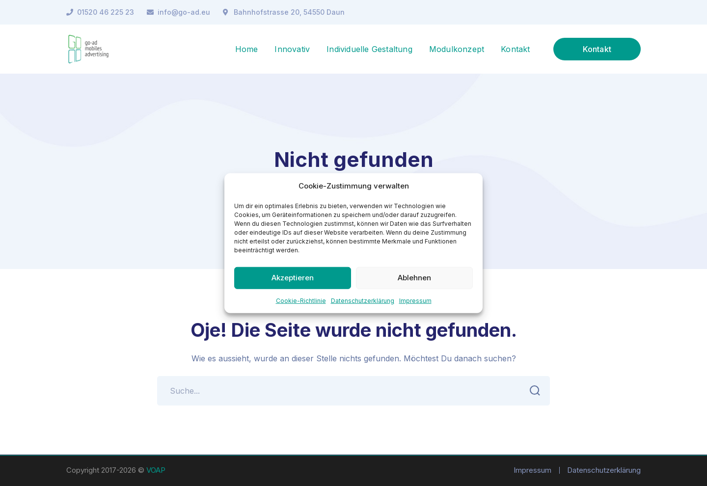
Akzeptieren (293, 277)
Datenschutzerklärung (362, 300)
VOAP (155, 470)
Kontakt (597, 49)
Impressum (415, 300)
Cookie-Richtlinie (301, 300)
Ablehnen (414, 277)
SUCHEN (532, 390)
